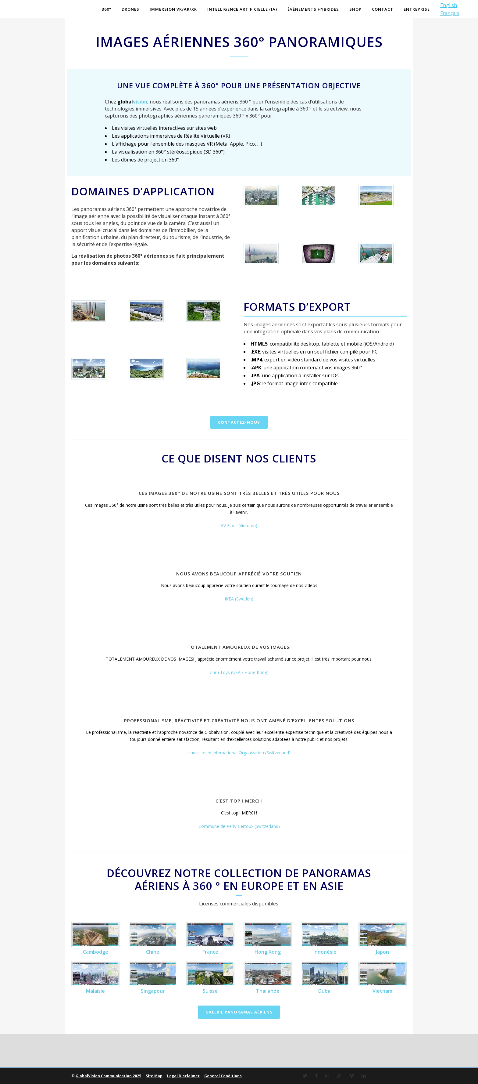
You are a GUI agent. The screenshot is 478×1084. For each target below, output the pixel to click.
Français (449, 13)
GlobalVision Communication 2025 (108, 1076)
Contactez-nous (239, 422)
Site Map (154, 1076)
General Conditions (223, 1076)
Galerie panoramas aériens (239, 1012)
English (448, 5)
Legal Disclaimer (183, 1076)
